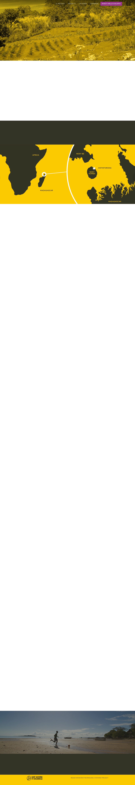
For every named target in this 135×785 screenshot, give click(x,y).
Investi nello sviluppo (111, 3)
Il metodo (60, 3)
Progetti (72, 3)
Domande (94, 3)
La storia (83, 3)
